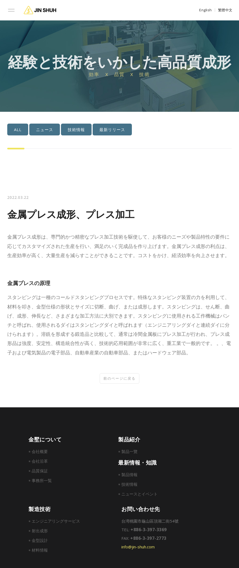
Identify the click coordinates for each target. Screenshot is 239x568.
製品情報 (129, 476)
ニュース (37, 129)
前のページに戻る (119, 378)
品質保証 (40, 472)
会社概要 (40, 453)
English (205, 10)
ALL (10, 129)
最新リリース (105, 129)
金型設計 (40, 542)
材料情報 (40, 551)
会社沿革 (40, 462)
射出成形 (40, 532)
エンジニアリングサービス (56, 522)
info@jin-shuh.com (138, 548)
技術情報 (69, 129)
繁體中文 (225, 10)
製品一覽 (129, 453)
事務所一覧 (42, 482)
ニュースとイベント (139, 495)
